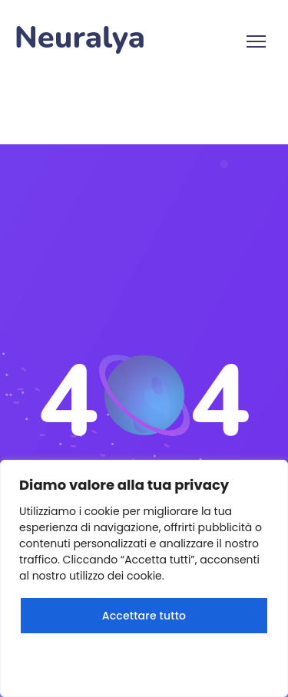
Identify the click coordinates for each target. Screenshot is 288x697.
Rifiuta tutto (144, 661)
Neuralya (80, 38)
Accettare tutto (144, 615)
